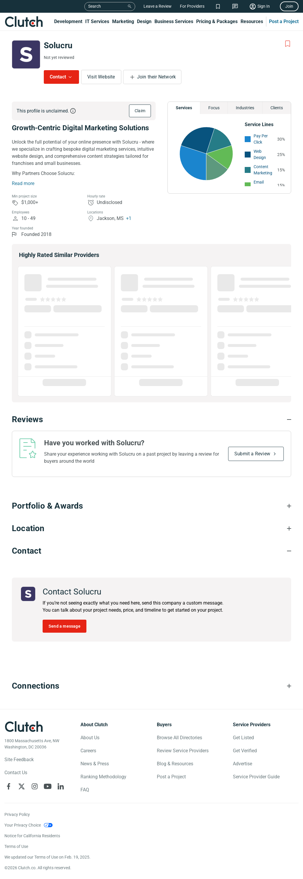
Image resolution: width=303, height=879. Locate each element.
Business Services (173, 21)
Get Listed (243, 737)
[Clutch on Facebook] (8, 786)
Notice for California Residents (32, 835)
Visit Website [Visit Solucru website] (101, 77)
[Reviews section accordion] (151, 419)
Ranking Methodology (103, 777)
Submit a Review (252, 454)
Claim (140, 110)
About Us (89, 737)
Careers (88, 750)
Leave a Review (158, 6)
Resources (252, 21)
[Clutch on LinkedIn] (61, 786)
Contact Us (15, 772)
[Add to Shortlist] (287, 43)
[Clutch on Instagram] (34, 786)
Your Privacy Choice (22, 825)
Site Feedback (19, 759)
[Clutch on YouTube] (47, 786)
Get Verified (245, 750)
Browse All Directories (179, 737)
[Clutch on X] (21, 786)
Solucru (58, 45)
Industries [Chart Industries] (245, 107)
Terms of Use (16, 846)
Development (68, 21)
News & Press (94, 763)
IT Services (97, 21)
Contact (58, 77)
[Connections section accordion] (151, 686)
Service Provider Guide (256, 777)
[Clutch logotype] (23, 726)
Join (289, 6)
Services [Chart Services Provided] (184, 107)
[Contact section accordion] (151, 551)
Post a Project (284, 21)
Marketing (123, 21)
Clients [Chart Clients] (276, 107)
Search (94, 6)
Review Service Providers (183, 750)
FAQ (84, 790)
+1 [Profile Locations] (128, 218)
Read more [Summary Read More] (23, 183)
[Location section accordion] (151, 528)
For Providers (192, 6)
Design (144, 21)
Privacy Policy (17, 814)
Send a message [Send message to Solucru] (64, 626)
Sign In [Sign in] (263, 6)
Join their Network (156, 77)
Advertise (242, 763)
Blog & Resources (175, 763)
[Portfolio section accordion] (151, 506)
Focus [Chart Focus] (214, 107)
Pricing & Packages (217, 21)
